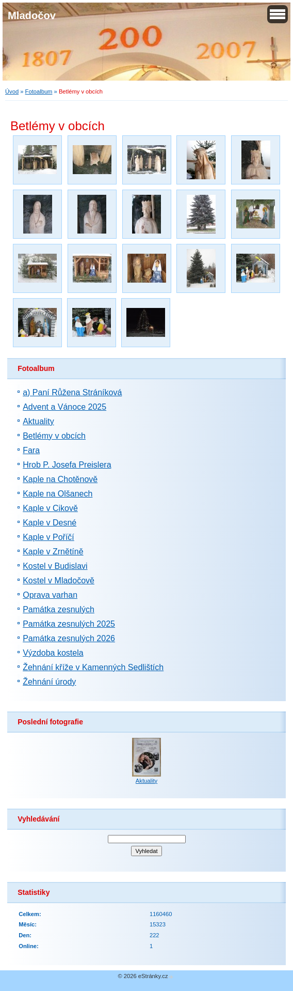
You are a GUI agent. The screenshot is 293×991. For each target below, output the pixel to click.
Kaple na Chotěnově (60, 479)
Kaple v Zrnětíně (53, 551)
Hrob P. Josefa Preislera (67, 464)
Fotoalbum (39, 91)
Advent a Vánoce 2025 (64, 406)
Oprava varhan (50, 595)
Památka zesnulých (58, 609)
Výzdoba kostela (53, 652)
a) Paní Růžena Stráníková (72, 392)
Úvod (12, 91)
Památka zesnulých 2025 (69, 624)
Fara (31, 450)
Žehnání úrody (49, 681)
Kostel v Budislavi (55, 566)
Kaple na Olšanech (57, 493)
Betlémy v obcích (54, 435)
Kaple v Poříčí (48, 537)
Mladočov (32, 15)
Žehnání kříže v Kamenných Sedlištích (93, 667)
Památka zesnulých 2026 (69, 638)
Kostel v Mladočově (58, 580)
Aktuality (38, 421)
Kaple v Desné (49, 522)
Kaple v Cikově (50, 508)
